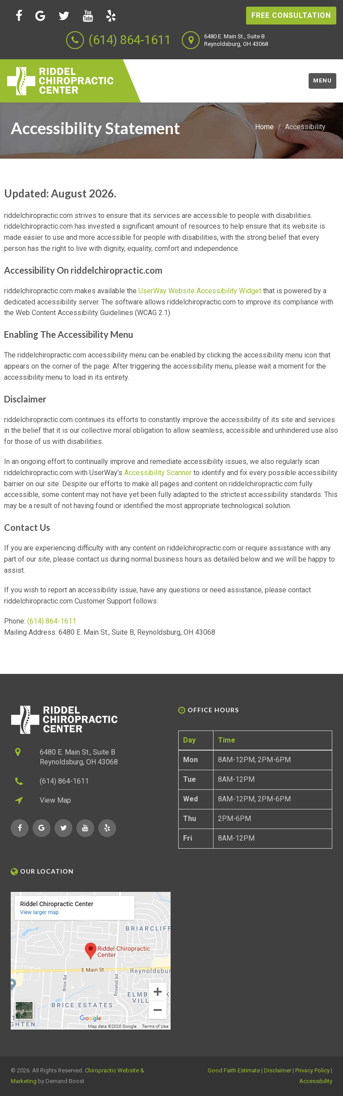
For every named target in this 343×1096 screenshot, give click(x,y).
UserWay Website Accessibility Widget (199, 291)
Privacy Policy (312, 1070)
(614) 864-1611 (129, 40)
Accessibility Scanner (158, 472)
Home (264, 127)
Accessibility (315, 1081)
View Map (55, 800)
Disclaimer (277, 1070)
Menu (322, 80)
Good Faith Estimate (234, 1070)
